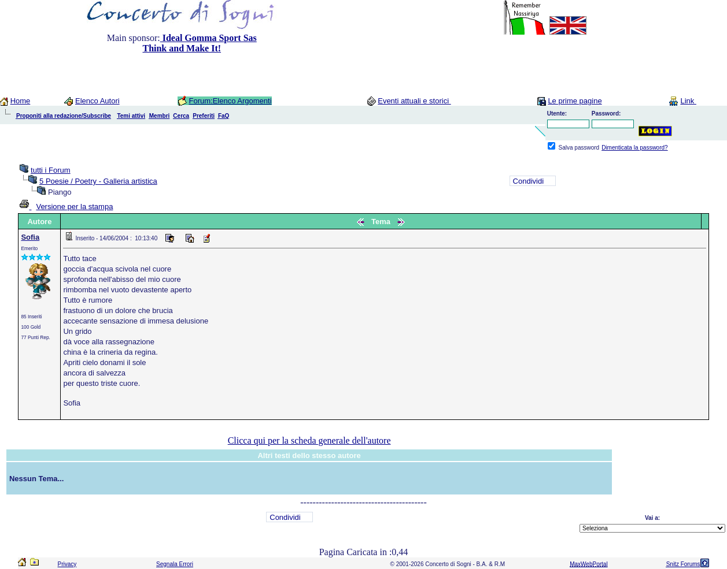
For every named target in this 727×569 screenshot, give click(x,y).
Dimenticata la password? (634, 147)
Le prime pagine (574, 100)
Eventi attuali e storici (414, 100)
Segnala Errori (174, 564)
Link (688, 100)
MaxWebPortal (588, 564)
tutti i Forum (51, 170)
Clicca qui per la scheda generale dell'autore (309, 440)
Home (20, 100)
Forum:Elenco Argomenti (230, 100)
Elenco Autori (97, 100)
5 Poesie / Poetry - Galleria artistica (98, 181)
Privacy (67, 564)
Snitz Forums (683, 564)
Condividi (528, 181)
